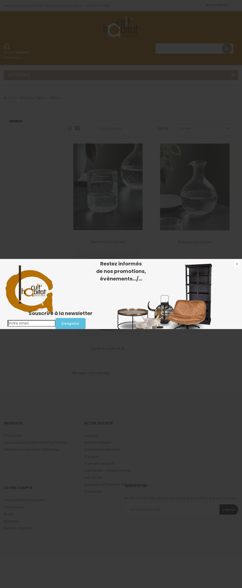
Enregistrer (70, 323)
